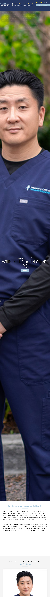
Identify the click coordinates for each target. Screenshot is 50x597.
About (7, 9)
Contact (45, 9)
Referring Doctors (39, 9)
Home (4, 9)
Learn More (25, 270)
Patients (31, 9)
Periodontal (12, 9)
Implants (19, 9)
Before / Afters (25, 9)
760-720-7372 (5, 5)
